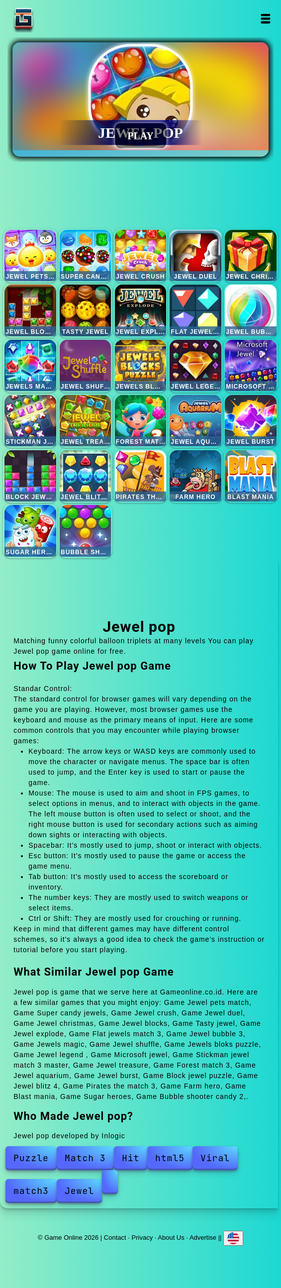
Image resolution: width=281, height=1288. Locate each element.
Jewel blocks (30, 310)
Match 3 (85, 1158)
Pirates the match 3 (140, 475)
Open (266, 18)
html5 (170, 1158)
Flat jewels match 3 (195, 310)
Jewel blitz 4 (85, 475)
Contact (115, 1237)
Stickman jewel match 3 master (30, 420)
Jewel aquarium (195, 420)
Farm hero (195, 475)
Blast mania (250, 475)
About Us (171, 1237)
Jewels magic (30, 365)
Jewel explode (140, 310)
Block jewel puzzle (30, 475)
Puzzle (31, 1158)
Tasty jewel (85, 310)
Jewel (79, 1190)
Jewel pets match (30, 255)
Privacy (142, 1237)
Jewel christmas (250, 255)
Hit (130, 1158)
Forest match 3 (140, 420)
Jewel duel (195, 255)
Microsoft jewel (250, 365)
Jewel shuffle (85, 365)
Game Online (54, 18)
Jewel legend (195, 365)
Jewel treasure (85, 420)
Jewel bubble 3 (250, 310)
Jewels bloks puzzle (140, 365)
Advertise (202, 1237)
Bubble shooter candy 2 (85, 530)
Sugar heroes (30, 530)
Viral (215, 1158)
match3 (31, 1190)
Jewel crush (140, 255)
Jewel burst (250, 420)
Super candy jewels (85, 255)
